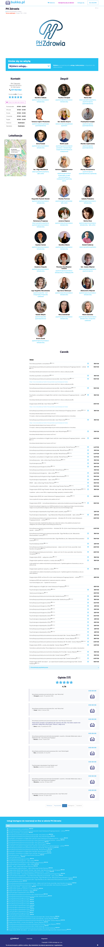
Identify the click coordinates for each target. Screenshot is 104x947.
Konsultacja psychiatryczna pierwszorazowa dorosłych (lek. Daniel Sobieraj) (33, 928)
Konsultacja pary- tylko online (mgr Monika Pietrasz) (25, 855)
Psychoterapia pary (16, 857)
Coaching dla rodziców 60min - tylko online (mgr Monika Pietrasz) (30, 868)
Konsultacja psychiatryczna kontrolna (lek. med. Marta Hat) (28, 842)
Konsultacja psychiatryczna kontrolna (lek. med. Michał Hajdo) (28, 844)
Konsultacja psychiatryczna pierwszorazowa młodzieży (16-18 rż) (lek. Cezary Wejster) (36, 920)
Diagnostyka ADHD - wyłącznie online (21, 887)
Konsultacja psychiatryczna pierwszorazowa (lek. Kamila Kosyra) (29, 896)
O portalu (29, 938)
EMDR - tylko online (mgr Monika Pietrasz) (22, 866)
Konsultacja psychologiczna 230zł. (20, 902)
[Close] (97, 945)
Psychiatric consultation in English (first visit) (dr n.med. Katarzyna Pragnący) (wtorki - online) (37, 838)
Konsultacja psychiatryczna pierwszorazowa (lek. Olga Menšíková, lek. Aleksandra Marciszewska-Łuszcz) (42, 877)
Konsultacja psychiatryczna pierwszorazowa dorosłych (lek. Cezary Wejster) (33, 917)
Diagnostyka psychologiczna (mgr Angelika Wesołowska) (27, 862)
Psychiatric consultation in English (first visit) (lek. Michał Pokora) (29, 851)
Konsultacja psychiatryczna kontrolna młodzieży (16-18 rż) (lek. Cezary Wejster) (33, 924)
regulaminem (58, 945)
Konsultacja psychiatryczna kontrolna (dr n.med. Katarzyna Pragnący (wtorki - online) (36, 840)
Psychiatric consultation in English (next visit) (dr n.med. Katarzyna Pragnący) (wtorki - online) (38, 846)
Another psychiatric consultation (20, 833)
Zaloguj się (81, 3)
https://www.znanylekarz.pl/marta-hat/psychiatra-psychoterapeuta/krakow (48, 382)
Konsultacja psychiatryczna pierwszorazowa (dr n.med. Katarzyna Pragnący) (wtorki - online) (38, 831)
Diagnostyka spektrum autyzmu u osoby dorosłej (25, 889)
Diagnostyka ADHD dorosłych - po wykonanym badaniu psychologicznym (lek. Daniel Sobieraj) (39, 930)
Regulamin (44, 938)
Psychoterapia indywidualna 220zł (20, 911)
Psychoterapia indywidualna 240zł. (20, 905)
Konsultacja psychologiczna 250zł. (20, 859)
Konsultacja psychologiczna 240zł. (20, 898)
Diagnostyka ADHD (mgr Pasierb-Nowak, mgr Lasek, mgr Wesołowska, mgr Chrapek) (36, 870)
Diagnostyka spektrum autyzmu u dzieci (22, 890)
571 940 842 (16, 90)
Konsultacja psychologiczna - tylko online (23, 861)
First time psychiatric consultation (20, 829)
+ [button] (6, 141)
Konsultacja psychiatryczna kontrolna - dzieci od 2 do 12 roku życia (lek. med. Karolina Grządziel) (39, 885)
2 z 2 (64, 805)
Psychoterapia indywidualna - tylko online (23, 864)
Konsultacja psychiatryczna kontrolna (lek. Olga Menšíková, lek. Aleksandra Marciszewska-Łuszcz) (40, 879)
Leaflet (24, 175)
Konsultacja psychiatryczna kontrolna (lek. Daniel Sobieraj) (27, 926)
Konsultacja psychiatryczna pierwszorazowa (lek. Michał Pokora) (29, 849)
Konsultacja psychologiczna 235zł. (20, 900)
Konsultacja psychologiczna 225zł (20, 913)
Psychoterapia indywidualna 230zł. (20, 909)
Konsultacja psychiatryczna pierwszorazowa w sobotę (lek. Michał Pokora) (32, 847)
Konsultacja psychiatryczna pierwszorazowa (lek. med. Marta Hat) (30, 834)
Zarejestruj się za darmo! (66, 3)
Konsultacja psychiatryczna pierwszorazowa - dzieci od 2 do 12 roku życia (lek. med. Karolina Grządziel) (41, 883)
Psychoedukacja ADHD (17, 881)
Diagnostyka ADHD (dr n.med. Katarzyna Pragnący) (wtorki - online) (30, 872)
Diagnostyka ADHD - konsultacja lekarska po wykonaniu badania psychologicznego (36, 874)
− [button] (6, 144)
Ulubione (51, 3)
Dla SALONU (93, 3)
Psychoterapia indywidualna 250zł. (20, 892)
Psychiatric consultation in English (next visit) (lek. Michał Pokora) (29, 853)
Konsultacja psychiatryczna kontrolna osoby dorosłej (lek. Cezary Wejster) (32, 918)
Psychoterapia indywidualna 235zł (20, 907)
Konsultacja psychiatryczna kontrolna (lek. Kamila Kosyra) (27, 894)
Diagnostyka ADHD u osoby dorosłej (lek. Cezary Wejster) (27, 922)
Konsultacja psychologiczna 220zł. (20, 903)
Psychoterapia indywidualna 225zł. (20, 915)
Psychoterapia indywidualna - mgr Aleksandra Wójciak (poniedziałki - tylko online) (35, 875)
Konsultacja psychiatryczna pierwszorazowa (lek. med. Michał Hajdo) (31, 836)
